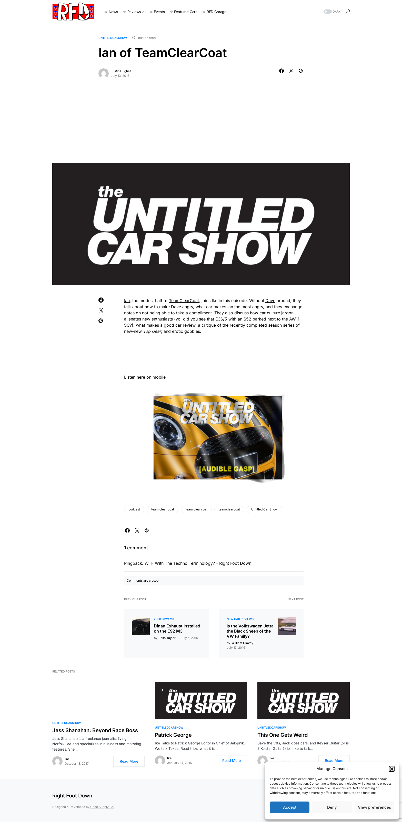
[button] (391, 768)
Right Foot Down (72, 796)
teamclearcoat (229, 509)
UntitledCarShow (112, 38)
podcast (134, 509)
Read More (129, 761)
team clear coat (162, 509)
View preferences (374, 807)
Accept (289, 807)
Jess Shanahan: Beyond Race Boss (95, 730)
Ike (67, 759)
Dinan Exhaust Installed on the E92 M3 (177, 628)
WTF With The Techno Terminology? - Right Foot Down (198, 563)
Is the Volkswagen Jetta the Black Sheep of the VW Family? (250, 631)
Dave (270, 300)
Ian (127, 300)
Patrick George (173, 735)
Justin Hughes (121, 71)
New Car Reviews (240, 619)
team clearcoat (196, 509)
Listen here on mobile (145, 377)
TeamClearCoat (184, 300)
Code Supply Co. (102, 807)
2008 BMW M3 (164, 619)
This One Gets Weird (282, 735)
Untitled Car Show (264, 509)
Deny (332, 807)
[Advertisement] (201, 125)
